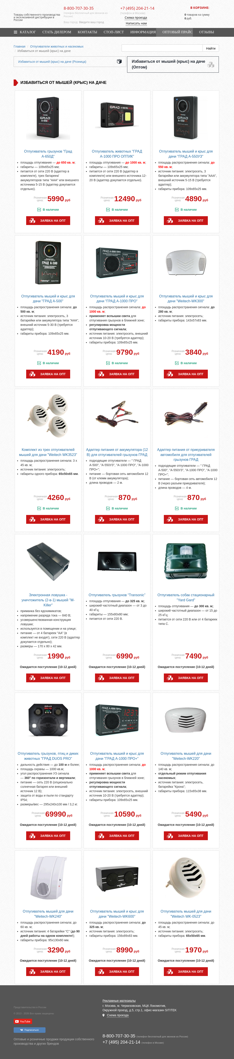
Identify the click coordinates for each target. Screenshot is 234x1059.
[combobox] (96, 22)
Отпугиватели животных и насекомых (57, 46)
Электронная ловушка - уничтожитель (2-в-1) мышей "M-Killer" (48, 600)
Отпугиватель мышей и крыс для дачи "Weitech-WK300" (186, 298)
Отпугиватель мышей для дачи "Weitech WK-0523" (186, 914)
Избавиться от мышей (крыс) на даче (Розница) (52, 61)
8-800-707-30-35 (79, 8)
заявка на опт (53, 220)
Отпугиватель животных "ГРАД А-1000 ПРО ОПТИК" (117, 153)
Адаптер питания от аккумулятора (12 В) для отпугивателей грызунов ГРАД (117, 452)
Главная (19, 46)
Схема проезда (136, 17)
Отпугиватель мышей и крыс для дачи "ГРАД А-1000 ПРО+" (117, 756)
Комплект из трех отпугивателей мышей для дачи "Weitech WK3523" (48, 452)
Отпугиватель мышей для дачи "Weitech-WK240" (48, 914)
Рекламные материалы (119, 1000)
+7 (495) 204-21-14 (137, 8)
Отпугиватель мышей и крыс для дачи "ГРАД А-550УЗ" (186, 153)
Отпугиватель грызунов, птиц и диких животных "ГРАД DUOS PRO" (48, 756)
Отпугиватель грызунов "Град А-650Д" (48, 153)
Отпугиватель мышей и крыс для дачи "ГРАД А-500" (48, 298)
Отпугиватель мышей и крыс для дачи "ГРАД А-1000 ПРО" (117, 298)
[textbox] (96, 22)
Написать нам (136, 23)
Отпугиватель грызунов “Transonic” (117, 595)
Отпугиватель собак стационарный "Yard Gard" (185, 597)
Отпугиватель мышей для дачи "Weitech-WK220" (186, 756)
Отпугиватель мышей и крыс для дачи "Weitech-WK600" (117, 914)
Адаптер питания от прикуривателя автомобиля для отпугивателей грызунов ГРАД (186, 455)
